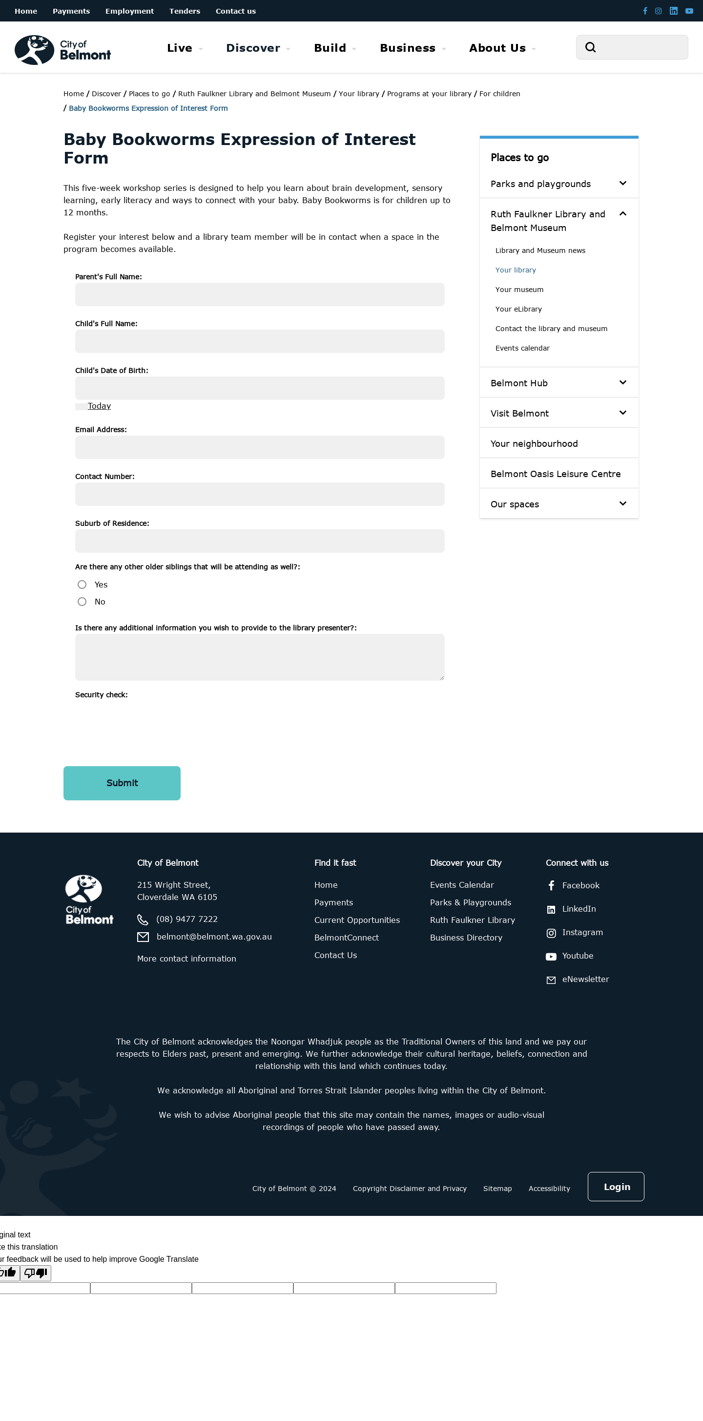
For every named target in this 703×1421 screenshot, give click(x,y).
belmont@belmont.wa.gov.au (214, 936)
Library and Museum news (540, 250)
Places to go (520, 157)
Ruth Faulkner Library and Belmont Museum (548, 221)
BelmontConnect (346, 937)
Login (617, 1186)
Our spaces (515, 504)
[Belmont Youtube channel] (689, 10)
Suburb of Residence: (112, 523)
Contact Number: (105, 476)
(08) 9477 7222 (187, 919)
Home (73, 93)
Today (99, 405)
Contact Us (335, 955)
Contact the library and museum (552, 328)
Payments (333, 902)
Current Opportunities (357, 920)
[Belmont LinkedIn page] (674, 10)
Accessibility (549, 1188)
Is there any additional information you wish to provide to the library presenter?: (216, 628)
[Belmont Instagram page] (658, 10)
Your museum (520, 289)
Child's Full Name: (106, 323)
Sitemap (497, 1188)
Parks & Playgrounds (470, 902)
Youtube (568, 956)
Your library (516, 270)
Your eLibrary (519, 309)
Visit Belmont (520, 413)
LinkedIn (569, 909)
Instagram (572, 933)
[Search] (632, 47)
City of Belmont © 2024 (294, 1188)
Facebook (571, 885)
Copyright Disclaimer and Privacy (410, 1188)
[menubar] (351, 47)
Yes (101, 584)
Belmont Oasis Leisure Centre (556, 473)
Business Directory (466, 937)
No (100, 601)
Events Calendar (462, 884)
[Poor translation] (35, 1273)
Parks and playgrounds (541, 183)
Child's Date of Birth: (111, 370)
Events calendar (523, 348)
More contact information (186, 958)
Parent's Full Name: (108, 276)
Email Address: (101, 429)
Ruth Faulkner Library (472, 920)
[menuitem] (185, 47)
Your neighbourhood (534, 443)
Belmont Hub (519, 382)
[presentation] (149, 720)
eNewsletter (575, 980)
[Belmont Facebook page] (645, 10)
